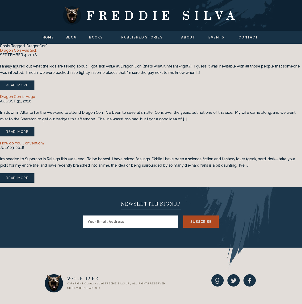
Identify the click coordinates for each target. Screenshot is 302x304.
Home (48, 37)
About (188, 37)
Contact (248, 37)
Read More (17, 85)
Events (216, 37)
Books (96, 37)
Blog (71, 37)
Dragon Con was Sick (18, 50)
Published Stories (142, 37)
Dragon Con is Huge (17, 96)
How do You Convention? (22, 143)
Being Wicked (89, 288)
